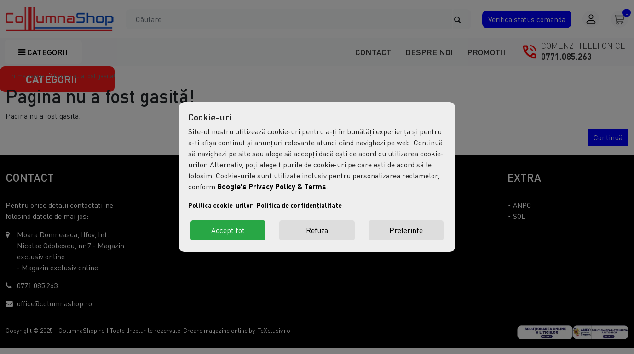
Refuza (317, 230)
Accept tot (228, 230)
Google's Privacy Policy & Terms (271, 186)
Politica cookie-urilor (220, 205)
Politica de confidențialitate (299, 205)
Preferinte (406, 230)
